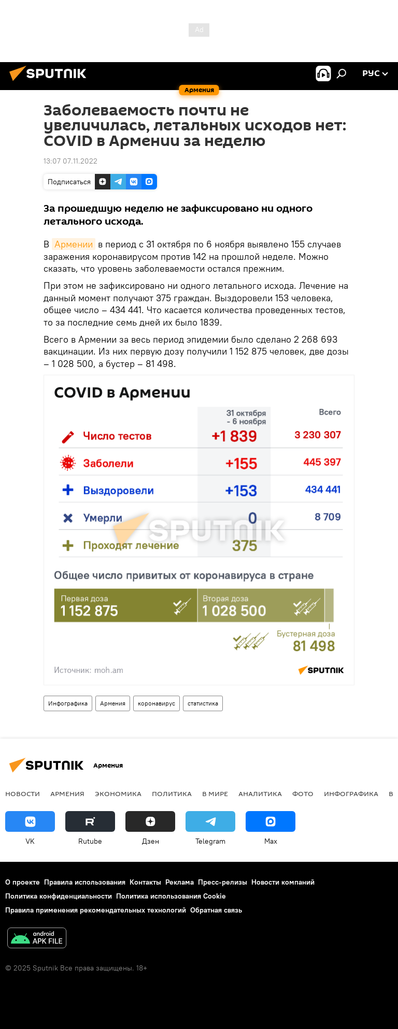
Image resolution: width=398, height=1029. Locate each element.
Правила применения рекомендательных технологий (95, 910)
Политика (172, 793)
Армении (73, 244)
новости (22, 793)
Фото (303, 793)
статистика (203, 703)
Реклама (179, 882)
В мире (215, 793)
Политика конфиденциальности (58, 896)
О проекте (22, 882)
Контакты (145, 882)
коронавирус (156, 703)
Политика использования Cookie (171, 896)
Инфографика (68, 703)
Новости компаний (283, 882)
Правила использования (84, 882)
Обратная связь (216, 910)
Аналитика (260, 793)
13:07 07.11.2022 (70, 161)
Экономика (118, 793)
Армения (112, 703)
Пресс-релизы (222, 882)
